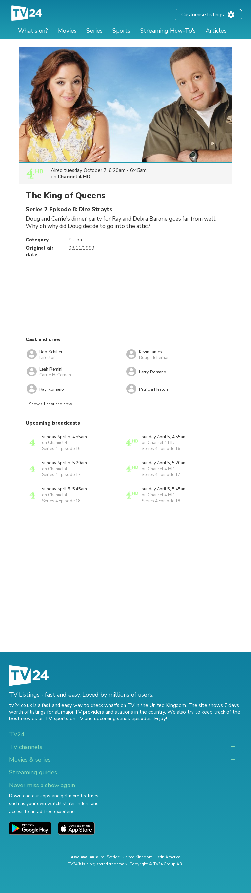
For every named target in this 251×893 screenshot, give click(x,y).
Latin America (168, 857)
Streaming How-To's (168, 31)
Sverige (113, 857)
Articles (216, 31)
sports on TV (68, 718)
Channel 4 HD (74, 177)
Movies (67, 31)
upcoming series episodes (123, 718)
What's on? (33, 31)
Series (94, 31)
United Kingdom (138, 857)
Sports (121, 31)
